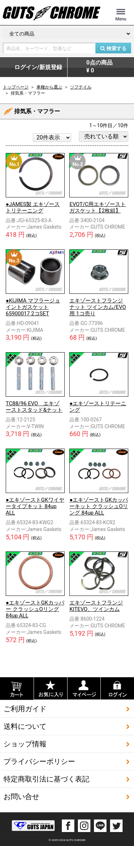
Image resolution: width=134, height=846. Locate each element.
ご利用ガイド (25, 708)
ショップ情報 (25, 744)
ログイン (38, 67)
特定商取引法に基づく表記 (46, 779)
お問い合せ (21, 796)
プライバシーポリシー (39, 761)
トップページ (16, 87)
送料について (25, 726)
